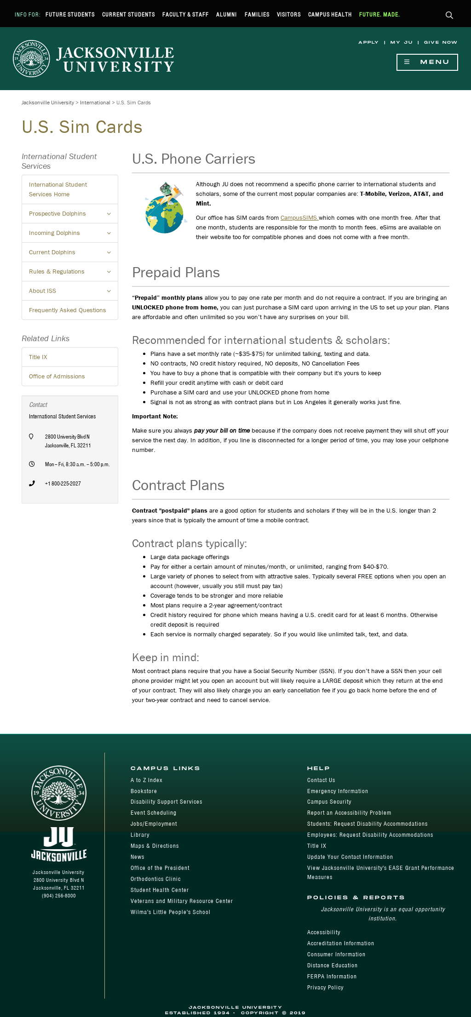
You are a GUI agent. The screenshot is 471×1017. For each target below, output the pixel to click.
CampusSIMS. (300, 217)
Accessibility (323, 932)
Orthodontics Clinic (156, 879)
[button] (449, 16)
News (137, 857)
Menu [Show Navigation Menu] (427, 62)
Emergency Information (337, 791)
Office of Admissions (57, 376)
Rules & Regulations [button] (73, 274)
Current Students (128, 14)
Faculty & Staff (185, 14)
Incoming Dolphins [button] (73, 235)
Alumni (226, 14)
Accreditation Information (340, 943)
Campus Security (329, 802)
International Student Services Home (58, 189)
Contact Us (321, 780)
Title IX (38, 357)
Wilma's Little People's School (171, 912)
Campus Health (330, 14)
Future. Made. (379, 14)
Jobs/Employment (154, 824)
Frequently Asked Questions (67, 310)
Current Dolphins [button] (73, 254)
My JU (402, 42)
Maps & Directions (155, 846)
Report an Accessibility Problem (349, 813)
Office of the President (160, 868)
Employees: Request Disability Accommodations (370, 835)
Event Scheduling (154, 813)
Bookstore (144, 791)
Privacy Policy (325, 987)
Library (140, 835)
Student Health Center (160, 890)
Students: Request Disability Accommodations (367, 824)
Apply (368, 42)
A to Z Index (146, 780)
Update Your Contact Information (350, 857)
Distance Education (332, 965)
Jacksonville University (48, 102)
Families (257, 14)
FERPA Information (332, 976)
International (95, 102)
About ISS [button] (73, 293)
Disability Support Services (166, 802)
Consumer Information (336, 954)
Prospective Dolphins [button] (73, 216)
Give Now (441, 42)
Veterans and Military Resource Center (182, 901)
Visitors (289, 14)
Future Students (70, 14)
